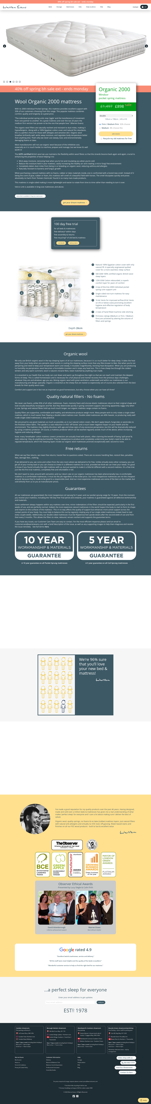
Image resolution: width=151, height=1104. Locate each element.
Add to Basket (116, 134)
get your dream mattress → (75, 202)
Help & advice (91, 7)
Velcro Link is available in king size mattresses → (30, 196)
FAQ (101, 7)
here (47, 526)
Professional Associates (53, 1067)
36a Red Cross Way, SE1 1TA (57, 1031)
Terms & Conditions (20, 1065)
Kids (80, 7)
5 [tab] (16, 82)
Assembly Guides (51, 1070)
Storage (59, 7)
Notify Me (101, 1002)
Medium (111, 128)
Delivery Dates (74, 243)
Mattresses (70, 7)
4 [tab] (13, 82)
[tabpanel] (75, 46)
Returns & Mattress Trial (53, 1062)
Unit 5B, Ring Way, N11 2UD (119, 1033)
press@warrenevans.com (90, 1081)
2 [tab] (7, 82)
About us (17, 1062)
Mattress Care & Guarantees (54, 1065)
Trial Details (61, 243)
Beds (50, 7)
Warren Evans (14, 6)
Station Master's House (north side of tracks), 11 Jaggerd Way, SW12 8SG (90, 1034)
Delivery (48, 1060)
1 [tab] (4, 82)
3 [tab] (10, 82)
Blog (108, 7)
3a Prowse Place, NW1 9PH (26, 1033)
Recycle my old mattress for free (116, 138)
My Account (18, 1060)
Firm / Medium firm (114, 124)
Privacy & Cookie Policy (21, 1067)
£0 (144, 7)
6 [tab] (20, 82)
